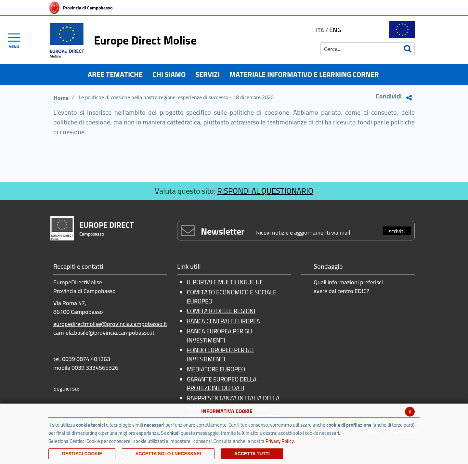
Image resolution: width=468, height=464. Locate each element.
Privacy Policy (280, 441)
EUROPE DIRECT (106, 225)
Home (61, 97)
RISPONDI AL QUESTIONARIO (265, 191)
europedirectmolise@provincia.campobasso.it (110, 323)
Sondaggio (328, 267)
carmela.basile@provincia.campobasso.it (103, 332)
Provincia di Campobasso (87, 8)
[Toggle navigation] (17, 40)
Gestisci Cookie (82, 453)
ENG (335, 30)
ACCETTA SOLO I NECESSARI (168, 453)
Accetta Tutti (252, 453)
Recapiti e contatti (78, 267)
